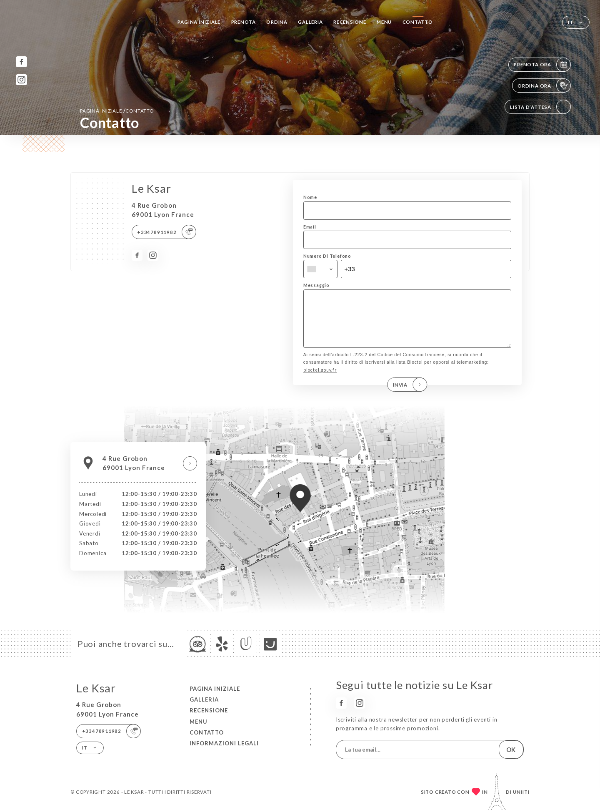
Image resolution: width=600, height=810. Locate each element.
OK (510, 749)
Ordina (277, 22)
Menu (384, 22)
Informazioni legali (224, 743)
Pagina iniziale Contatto (117, 110)
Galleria (310, 22)
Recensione (349, 22)
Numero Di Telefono (327, 256)
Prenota (243, 22)
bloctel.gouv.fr (320, 381)
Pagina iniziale (199, 22)
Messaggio (316, 285)
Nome (310, 197)
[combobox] (320, 269)
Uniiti (521, 792)
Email (309, 226)
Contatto (417, 22)
